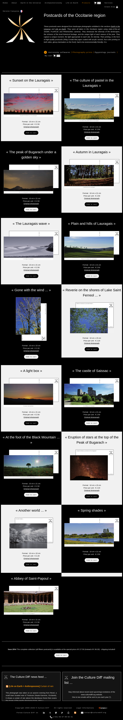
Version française (13, 11)
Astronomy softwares (59, 52)
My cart (52, 56)
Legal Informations (85, 708)
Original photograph (31, 127)
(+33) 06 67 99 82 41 (61, 717)
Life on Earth (72, 3)
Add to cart (31, 133)
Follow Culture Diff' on (27, 713)
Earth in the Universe (31, 3)
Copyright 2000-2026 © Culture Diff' (32, 708)
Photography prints (83, 52)
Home (5, 3)
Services (109, 3)
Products (86, 3)
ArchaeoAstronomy (53, 3)
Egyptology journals (105, 52)
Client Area (111, 7)
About (14, 3)
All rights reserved (63, 708)
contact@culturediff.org (93, 713)
